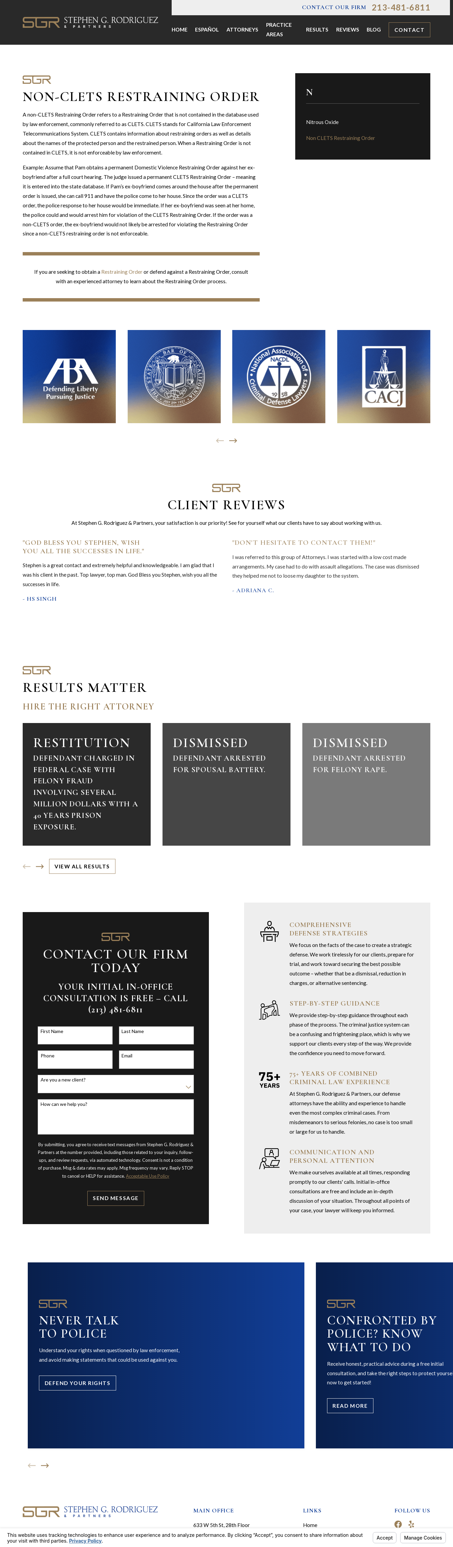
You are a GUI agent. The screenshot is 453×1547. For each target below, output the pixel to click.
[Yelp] (411, 1524)
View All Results (82, 866)
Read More (350, 1406)
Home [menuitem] (180, 29)
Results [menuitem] (317, 29)
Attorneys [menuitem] (242, 29)
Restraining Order (122, 272)
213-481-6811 (401, 7)
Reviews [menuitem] (347, 29)
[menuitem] (363, 122)
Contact (409, 30)
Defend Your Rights (78, 1383)
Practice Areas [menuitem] (279, 29)
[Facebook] (398, 1524)
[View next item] (233, 441)
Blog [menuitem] (374, 29)
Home (310, 1525)
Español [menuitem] (207, 29)
